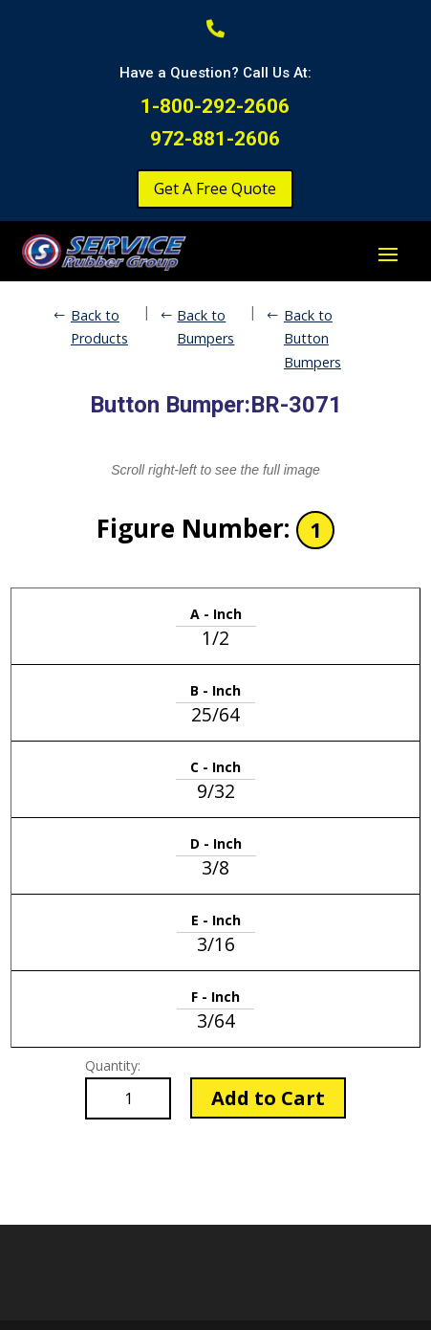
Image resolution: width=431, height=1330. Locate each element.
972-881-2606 (215, 138)
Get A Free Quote (215, 188)
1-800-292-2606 (215, 106)
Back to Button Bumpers (312, 338)
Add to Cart (268, 1098)
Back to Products (99, 326)
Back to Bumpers (205, 326)
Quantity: (112, 1065)
